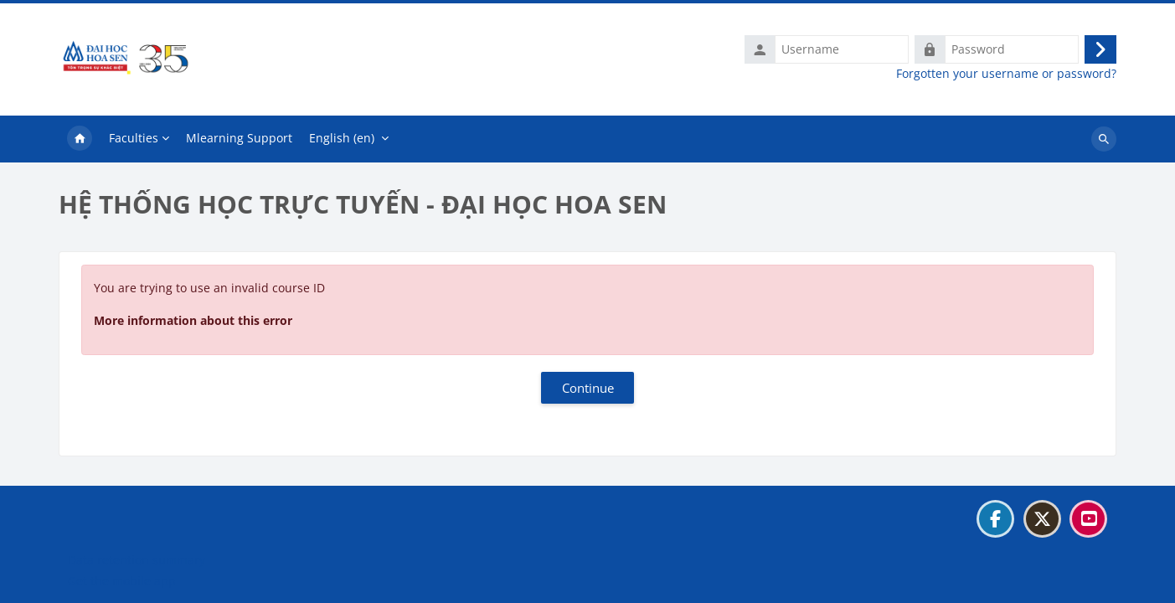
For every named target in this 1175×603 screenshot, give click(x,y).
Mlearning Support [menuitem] (239, 138)
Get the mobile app (122, 581)
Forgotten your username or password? (1006, 73)
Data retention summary (136, 560)
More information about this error (193, 320)
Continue (588, 387)
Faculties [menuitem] (133, 138)
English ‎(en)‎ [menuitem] (341, 138)
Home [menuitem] (79, 139)
